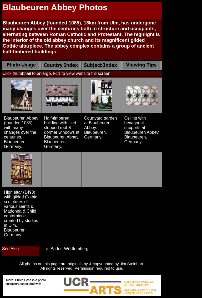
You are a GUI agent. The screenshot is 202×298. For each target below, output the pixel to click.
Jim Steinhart (131, 263)
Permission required (92, 268)
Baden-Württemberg (69, 248)
